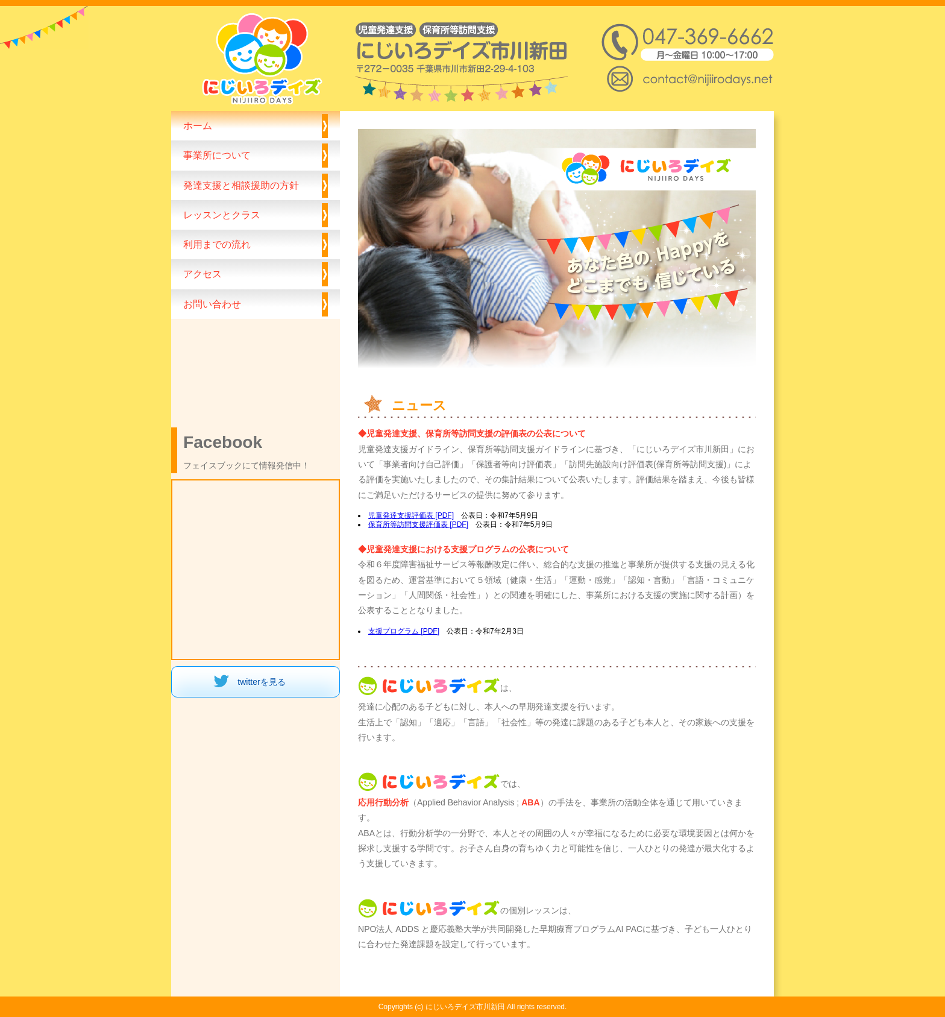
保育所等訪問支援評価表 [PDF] (418, 524)
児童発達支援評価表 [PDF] (411, 515)
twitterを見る (261, 682)
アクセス (202, 273)
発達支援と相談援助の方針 (241, 185)
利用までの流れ (217, 244)
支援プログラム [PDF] (403, 631)
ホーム (197, 125)
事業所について (217, 155)
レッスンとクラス (221, 214)
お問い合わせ (212, 303)
